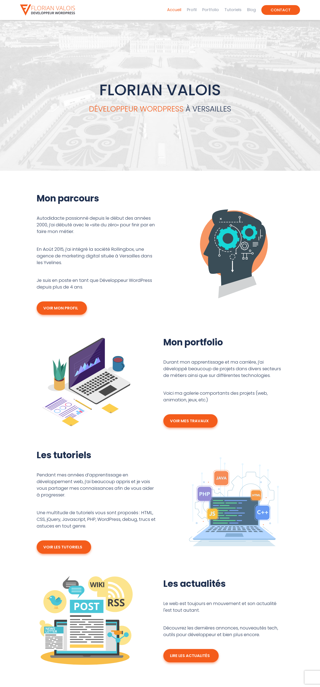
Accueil (174, 9)
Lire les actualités (191, 655)
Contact (281, 10)
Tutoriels (233, 9)
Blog (251, 9)
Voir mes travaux (190, 421)
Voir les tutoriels (63, 547)
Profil (192, 9)
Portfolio (210, 9)
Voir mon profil (61, 308)
